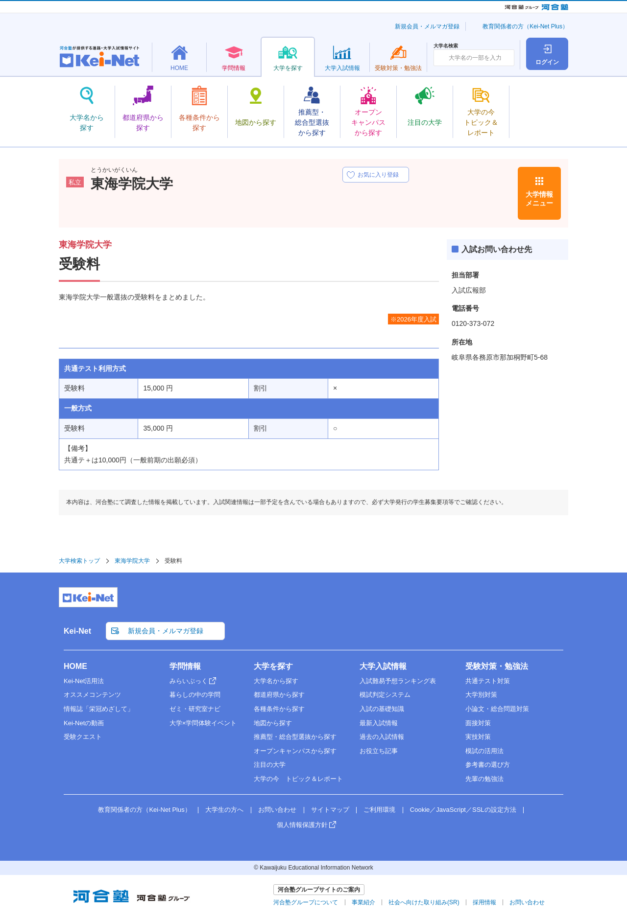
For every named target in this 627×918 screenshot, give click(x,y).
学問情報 (185, 666)
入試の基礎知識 (382, 708)
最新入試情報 (379, 723)
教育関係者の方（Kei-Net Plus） (525, 26)
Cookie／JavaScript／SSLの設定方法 (463, 809)
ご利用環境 (379, 809)
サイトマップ (330, 809)
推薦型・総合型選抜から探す (295, 736)
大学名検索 (446, 46)
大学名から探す (276, 681)
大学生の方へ (224, 809)
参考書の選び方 (487, 764)
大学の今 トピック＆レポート (298, 778)
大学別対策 (481, 694)
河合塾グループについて (305, 902)
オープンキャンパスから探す (295, 751)
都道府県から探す (279, 694)
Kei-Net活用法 (84, 681)
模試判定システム (385, 694)
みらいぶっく (188, 681)
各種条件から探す (279, 708)
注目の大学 (270, 764)
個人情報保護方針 (302, 824)
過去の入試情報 (382, 736)
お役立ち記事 (379, 751)
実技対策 (478, 736)
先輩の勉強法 (484, 778)
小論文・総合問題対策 (497, 708)
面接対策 (478, 723)
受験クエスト (83, 736)
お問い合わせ (277, 809)
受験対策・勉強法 (496, 666)
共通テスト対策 (487, 681)
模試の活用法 (484, 751)
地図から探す (273, 723)
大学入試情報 (383, 666)
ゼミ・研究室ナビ (194, 708)
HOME (75, 666)
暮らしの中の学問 (194, 694)
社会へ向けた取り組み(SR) (423, 902)
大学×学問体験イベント (203, 723)
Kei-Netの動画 (84, 723)
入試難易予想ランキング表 (398, 681)
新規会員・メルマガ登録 (427, 26)
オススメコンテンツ (92, 694)
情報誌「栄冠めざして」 (99, 708)
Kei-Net (77, 631)
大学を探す (273, 666)
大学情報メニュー (539, 198)
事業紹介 (363, 902)
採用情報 (484, 902)
